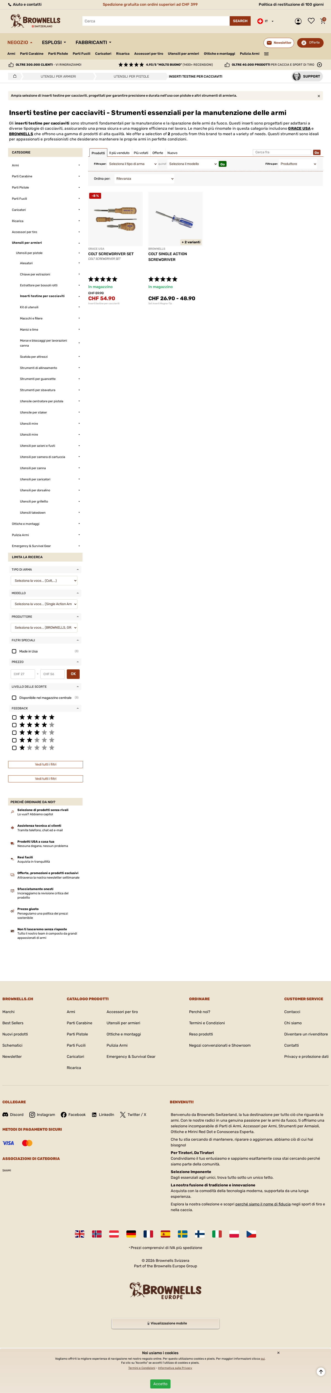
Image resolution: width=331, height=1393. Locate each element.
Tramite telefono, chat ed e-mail (40, 830)
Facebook (73, 1115)
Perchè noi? (199, 1012)
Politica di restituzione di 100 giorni (291, 4)
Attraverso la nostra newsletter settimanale (48, 877)
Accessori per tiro (148, 53)
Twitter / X (133, 1115)
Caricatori (103, 54)
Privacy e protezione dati (306, 1056)
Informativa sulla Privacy (175, 1368)
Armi (11, 54)
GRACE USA (299, 128)
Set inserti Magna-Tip (160, 303)
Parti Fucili (81, 54)
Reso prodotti (201, 1034)
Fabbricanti (91, 42)
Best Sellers (12, 1023)
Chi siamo (293, 1023)
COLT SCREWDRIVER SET (111, 254)
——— (266, 53)
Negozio (17, 42)
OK (73, 674)
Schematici (12, 1045)
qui (263, 1358)
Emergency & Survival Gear (131, 1056)
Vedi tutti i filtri (45, 764)
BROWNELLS (21, 134)
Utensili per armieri (183, 54)
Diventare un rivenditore (306, 1034)
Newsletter (12, 1056)
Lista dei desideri (312, 21)
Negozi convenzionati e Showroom (220, 1045)
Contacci (292, 1012)
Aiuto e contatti (24, 4)
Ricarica (122, 54)
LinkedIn (102, 1115)
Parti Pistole (58, 54)
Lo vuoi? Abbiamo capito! (35, 814)
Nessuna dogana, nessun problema (42, 846)
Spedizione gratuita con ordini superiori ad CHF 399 (150, 4)
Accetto (160, 1384)
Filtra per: (100, 163)
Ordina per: (102, 179)
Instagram (42, 1115)
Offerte (314, 42)
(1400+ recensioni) (179, 64)
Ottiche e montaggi (219, 54)
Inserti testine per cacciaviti (103, 303)
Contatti (291, 1045)
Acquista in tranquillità (33, 861)
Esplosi (52, 42)
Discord (13, 1114)
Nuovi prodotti (15, 1034)
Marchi (8, 1012)
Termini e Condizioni (207, 1023)
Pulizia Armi (249, 54)
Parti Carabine (31, 54)
